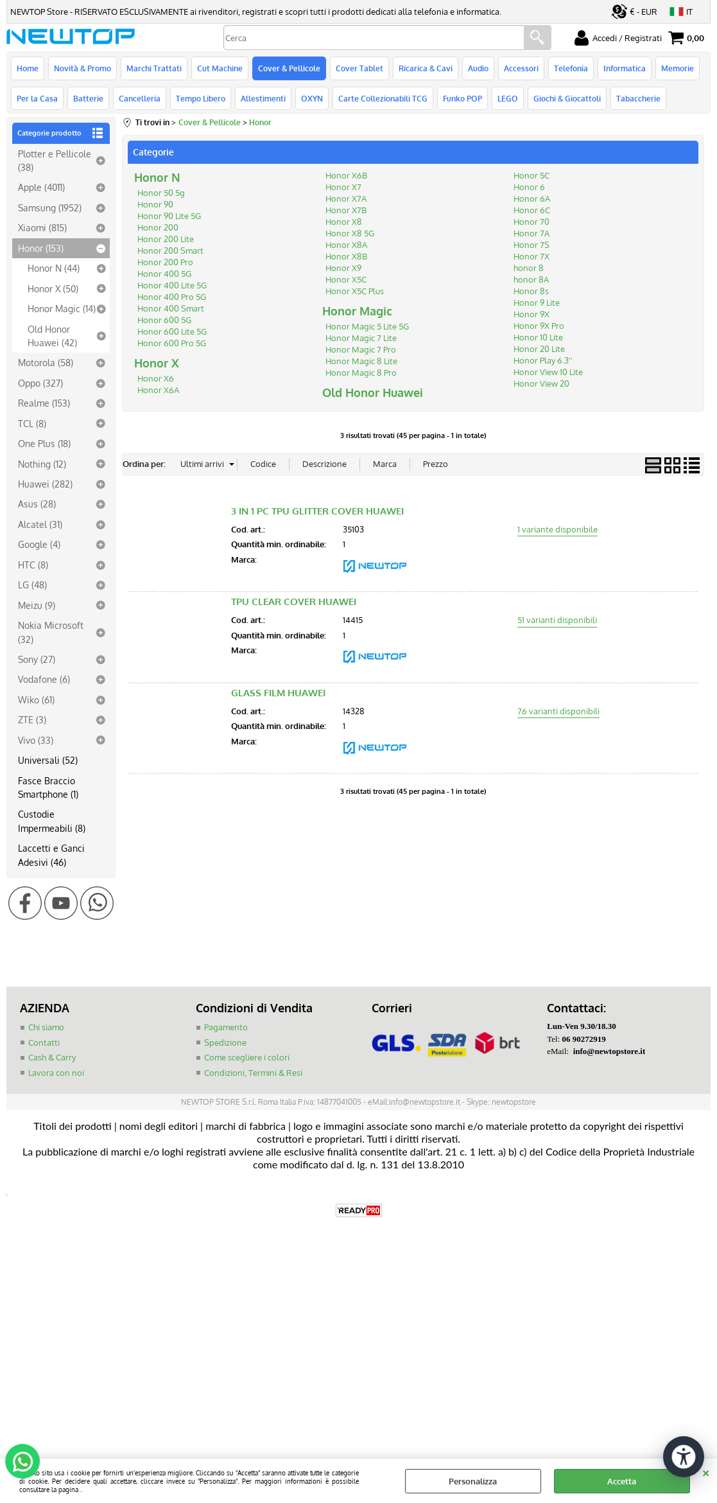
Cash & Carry (52, 1057)
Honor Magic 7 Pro (360, 349)
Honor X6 (155, 378)
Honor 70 (531, 221)
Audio (478, 68)
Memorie (677, 68)
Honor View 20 (541, 383)
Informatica (624, 68)
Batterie (88, 98)
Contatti (44, 1042)
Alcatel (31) (40, 524)
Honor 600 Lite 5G (172, 331)
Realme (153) (44, 403)
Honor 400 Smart (170, 308)
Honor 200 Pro (165, 262)
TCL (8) (32, 423)
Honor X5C (346, 279)
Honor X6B (346, 175)
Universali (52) (48, 760)
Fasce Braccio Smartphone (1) (48, 787)
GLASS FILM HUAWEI (278, 693)
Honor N (157, 177)
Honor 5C (531, 175)
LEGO (507, 98)
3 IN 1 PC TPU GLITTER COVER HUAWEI (317, 511)
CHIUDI (706, 1471)
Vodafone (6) (44, 679)
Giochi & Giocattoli (567, 98)
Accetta (621, 1481)
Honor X (156, 363)
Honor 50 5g (161, 193)
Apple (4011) (41, 187)
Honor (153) (41, 248)
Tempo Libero (200, 98)
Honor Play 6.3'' (543, 360)
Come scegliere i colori (246, 1057)
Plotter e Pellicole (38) (54, 160)
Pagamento (226, 1027)
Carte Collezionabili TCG (383, 98)
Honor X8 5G (349, 233)
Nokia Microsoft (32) (50, 631)
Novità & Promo (82, 68)
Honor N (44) (54, 268)
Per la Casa (37, 98)
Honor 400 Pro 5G (171, 297)
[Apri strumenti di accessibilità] (683, 1456)
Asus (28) (37, 503)
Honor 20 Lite (539, 349)
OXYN (312, 98)
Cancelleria (139, 98)
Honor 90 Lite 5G (169, 216)
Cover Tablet (359, 68)
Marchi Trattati (154, 68)
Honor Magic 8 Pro (361, 372)
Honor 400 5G (164, 273)
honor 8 (529, 268)
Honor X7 (343, 187)
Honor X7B (346, 210)
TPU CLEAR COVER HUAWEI (293, 601)
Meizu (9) (36, 605)
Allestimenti (263, 98)
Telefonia (571, 68)
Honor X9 (343, 268)
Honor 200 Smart (170, 250)
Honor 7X (531, 256)
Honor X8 (343, 221)
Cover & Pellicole (289, 68)
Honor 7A (531, 233)
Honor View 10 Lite (548, 372)
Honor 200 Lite (165, 239)
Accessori (521, 68)
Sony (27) (36, 659)
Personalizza (473, 1481)
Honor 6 (529, 187)
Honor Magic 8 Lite (361, 361)
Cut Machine (220, 68)
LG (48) (32, 584)
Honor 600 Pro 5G (171, 343)
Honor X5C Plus (354, 291)
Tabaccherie (638, 98)
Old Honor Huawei (372, 392)
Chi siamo (46, 1027)
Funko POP (462, 98)
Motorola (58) (45, 362)
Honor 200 (157, 227)
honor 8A (531, 279)
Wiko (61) (36, 699)
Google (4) (39, 544)
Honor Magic (357, 311)
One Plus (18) (44, 443)
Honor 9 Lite (537, 302)
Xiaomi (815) (42, 227)
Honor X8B (346, 256)
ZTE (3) (32, 719)
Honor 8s (531, 291)
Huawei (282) (45, 483)
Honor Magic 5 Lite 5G (367, 326)
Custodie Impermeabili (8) (51, 820)
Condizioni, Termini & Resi (253, 1073)
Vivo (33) (35, 740)
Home (28, 68)
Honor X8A (346, 245)
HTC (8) (33, 564)
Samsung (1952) (50, 207)
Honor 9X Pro (539, 326)
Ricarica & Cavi (426, 68)
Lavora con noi (56, 1073)
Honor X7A (346, 198)
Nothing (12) (42, 464)
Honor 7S (531, 245)
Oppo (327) (40, 383)
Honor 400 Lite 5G (172, 285)
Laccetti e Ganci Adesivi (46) (51, 854)
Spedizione (225, 1042)
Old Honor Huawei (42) (52, 335)
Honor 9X (531, 314)
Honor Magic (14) (62, 308)
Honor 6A (532, 198)
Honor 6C (532, 210)
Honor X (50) (53, 288)
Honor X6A (158, 390)
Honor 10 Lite (538, 337)
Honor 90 (155, 204)
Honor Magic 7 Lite (361, 338)
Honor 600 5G (164, 320)
